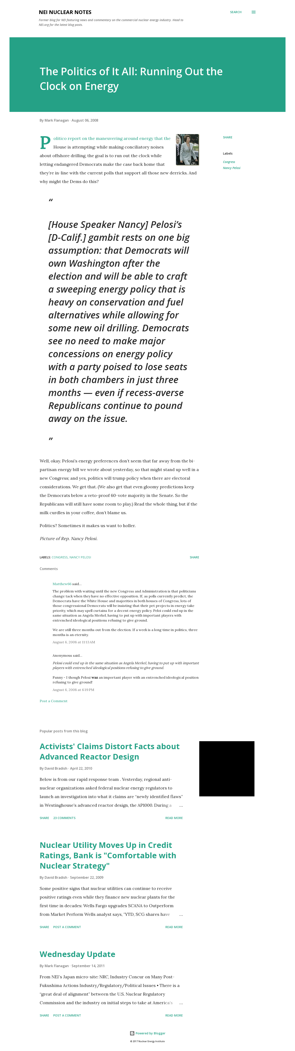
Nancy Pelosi (231, 168)
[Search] (236, 12)
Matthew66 (62, 584)
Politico (60, 138)
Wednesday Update (77, 954)
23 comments (64, 818)
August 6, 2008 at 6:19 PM (73, 690)
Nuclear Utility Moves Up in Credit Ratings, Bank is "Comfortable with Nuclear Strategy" (108, 855)
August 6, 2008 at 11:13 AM (74, 642)
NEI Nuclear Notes (65, 12)
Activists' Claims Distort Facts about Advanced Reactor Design (110, 751)
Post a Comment (53, 701)
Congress (229, 162)
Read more (174, 818)
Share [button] (227, 137)
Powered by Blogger (147, 1033)
